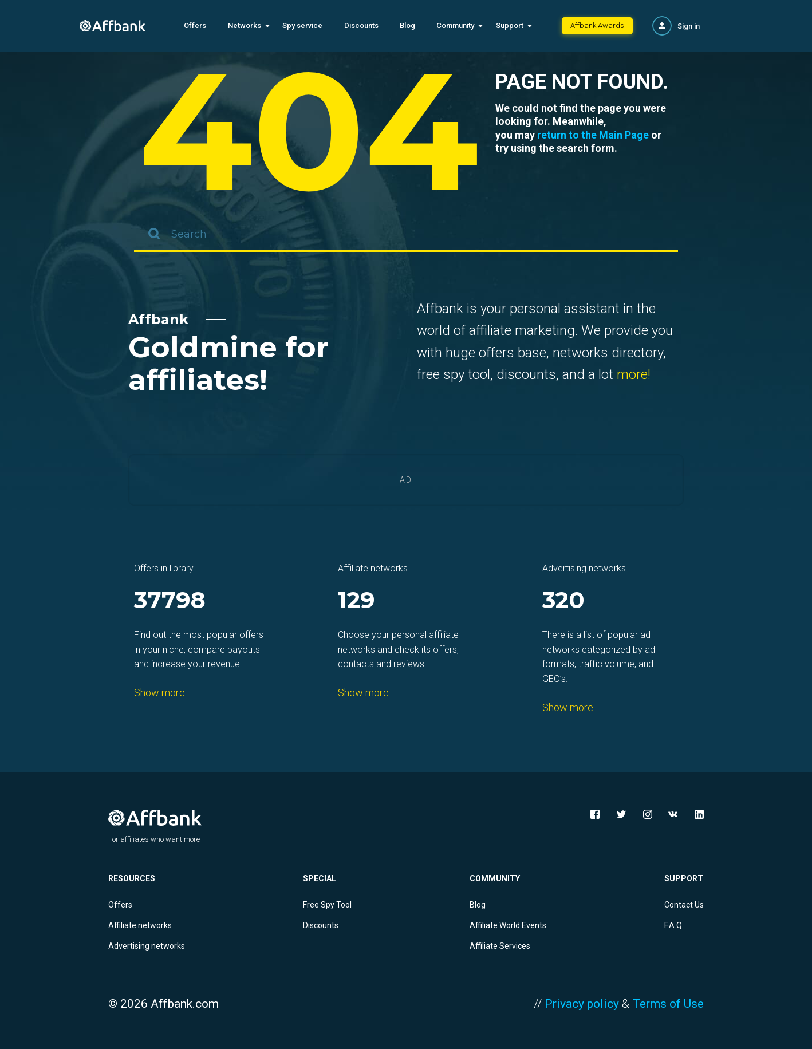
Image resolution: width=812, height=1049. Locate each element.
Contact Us (684, 905)
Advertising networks (146, 946)
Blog (407, 25)
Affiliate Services (500, 946)
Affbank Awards (597, 25)
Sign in (688, 26)
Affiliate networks (140, 925)
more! (634, 374)
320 (563, 601)
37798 (170, 601)
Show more (159, 693)
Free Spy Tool (327, 905)
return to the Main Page (593, 135)
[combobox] (406, 235)
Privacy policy (582, 1004)
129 (356, 601)
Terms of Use (668, 1004)
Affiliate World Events (508, 925)
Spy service (302, 25)
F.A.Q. (674, 925)
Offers (195, 25)
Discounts (361, 25)
